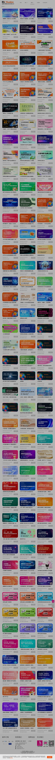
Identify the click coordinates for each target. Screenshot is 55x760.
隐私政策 (11, 757)
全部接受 (49, 757)
